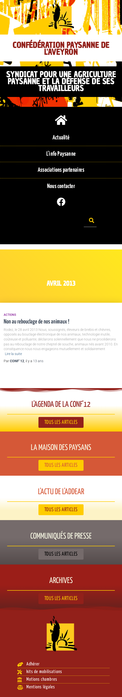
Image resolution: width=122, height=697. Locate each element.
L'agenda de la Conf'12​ (61, 405)
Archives (61, 581)
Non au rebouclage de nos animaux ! (36, 322)
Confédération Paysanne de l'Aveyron (61, 48)
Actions (10, 315)
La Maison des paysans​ (61, 448)
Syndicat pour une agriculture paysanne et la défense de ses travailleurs (61, 81)
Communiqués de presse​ (61, 536)
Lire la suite (13, 354)
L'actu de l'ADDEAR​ (61, 492)
